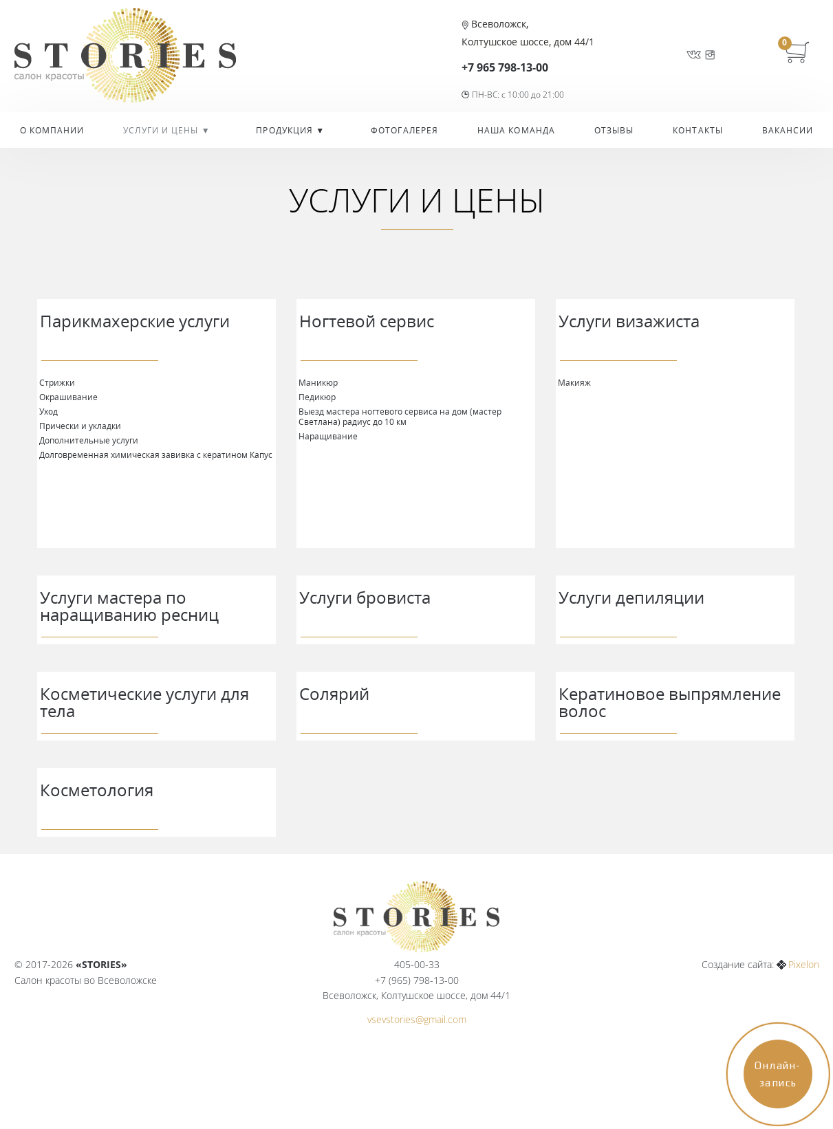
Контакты (698, 130)
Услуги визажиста (629, 320)
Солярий (334, 693)
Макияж (574, 382)
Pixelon (803, 964)
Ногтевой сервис (366, 320)
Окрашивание (68, 396)
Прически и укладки (80, 425)
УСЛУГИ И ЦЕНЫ (162, 130)
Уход (48, 411)
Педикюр (317, 396)
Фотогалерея (404, 130)
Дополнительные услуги (88, 440)
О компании (52, 130)
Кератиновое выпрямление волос (670, 702)
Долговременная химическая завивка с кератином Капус (155, 454)
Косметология (96, 789)
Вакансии (788, 130)
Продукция (286, 130)
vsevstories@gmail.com (416, 1019)
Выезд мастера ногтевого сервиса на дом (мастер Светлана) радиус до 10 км (400, 416)
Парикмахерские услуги (135, 320)
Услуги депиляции (631, 597)
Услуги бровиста (365, 597)
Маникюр (318, 382)
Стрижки (57, 382)
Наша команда (516, 130)
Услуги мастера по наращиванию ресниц (129, 606)
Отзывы (614, 130)
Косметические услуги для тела (144, 702)
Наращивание (328, 435)
